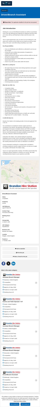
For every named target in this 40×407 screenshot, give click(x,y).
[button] (20, 170)
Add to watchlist (20, 248)
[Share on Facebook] (3, 263)
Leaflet (25, 182)
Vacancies (4, 10)
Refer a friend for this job (20, 256)
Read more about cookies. (20, 401)
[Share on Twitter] (8, 263)
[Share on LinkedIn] (13, 263)
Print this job (20, 252)
